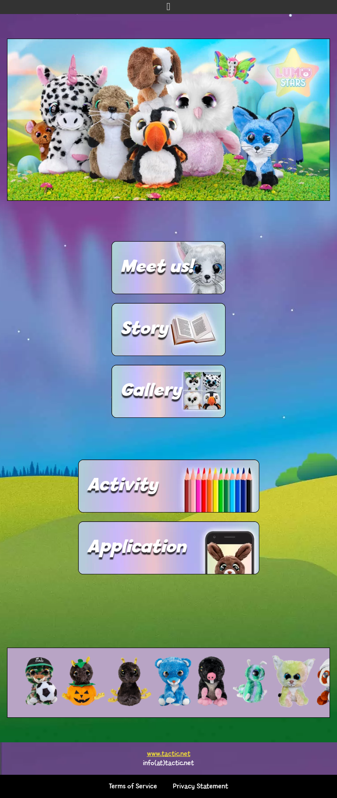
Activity (122, 486)
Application (136, 547)
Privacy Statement (200, 786)
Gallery (150, 391)
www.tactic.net (168, 754)
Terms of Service (133, 786)
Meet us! (156, 267)
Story (144, 329)
